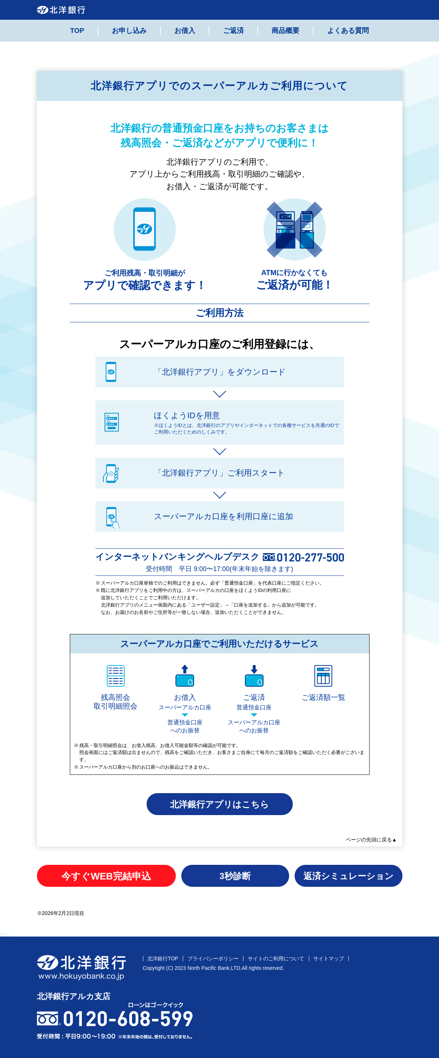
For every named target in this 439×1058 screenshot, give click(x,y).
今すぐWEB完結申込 (106, 876)
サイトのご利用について (276, 958)
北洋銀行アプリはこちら (219, 804)
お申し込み (129, 30)
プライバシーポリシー (213, 958)
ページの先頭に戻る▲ (371, 840)
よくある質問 (348, 30)
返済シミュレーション (348, 876)
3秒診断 (234, 876)
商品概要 (285, 30)
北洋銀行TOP (162, 958)
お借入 (184, 30)
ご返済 (233, 30)
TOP (77, 30)
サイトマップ (328, 958)
